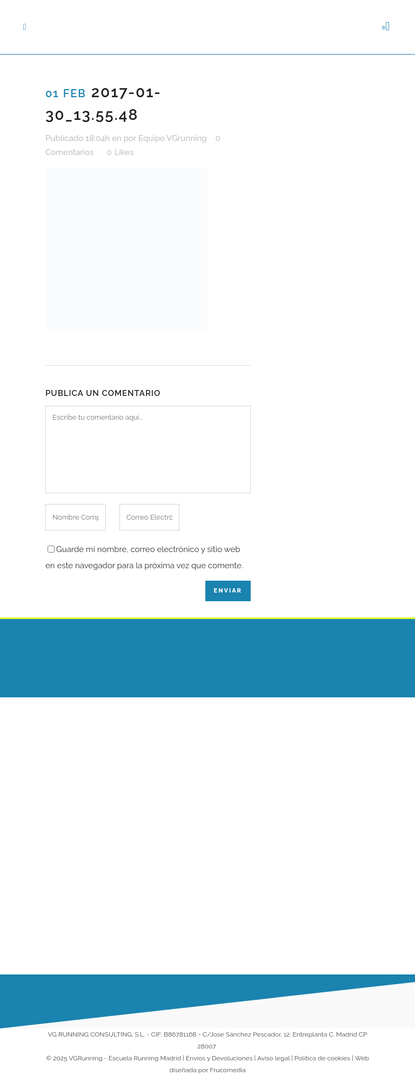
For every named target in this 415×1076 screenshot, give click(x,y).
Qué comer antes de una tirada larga (167, 757)
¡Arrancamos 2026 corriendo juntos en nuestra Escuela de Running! (168, 912)
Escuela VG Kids (246, 762)
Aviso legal (273, 1058)
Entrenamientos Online (245, 810)
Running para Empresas (241, 843)
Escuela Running (247, 741)
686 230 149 (337, 729)
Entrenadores (241, 783)
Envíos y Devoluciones (219, 1058)
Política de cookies (322, 1058)
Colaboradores (244, 870)
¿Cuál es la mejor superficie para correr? (166, 827)
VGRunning (85, 1058)
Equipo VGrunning (172, 138)
